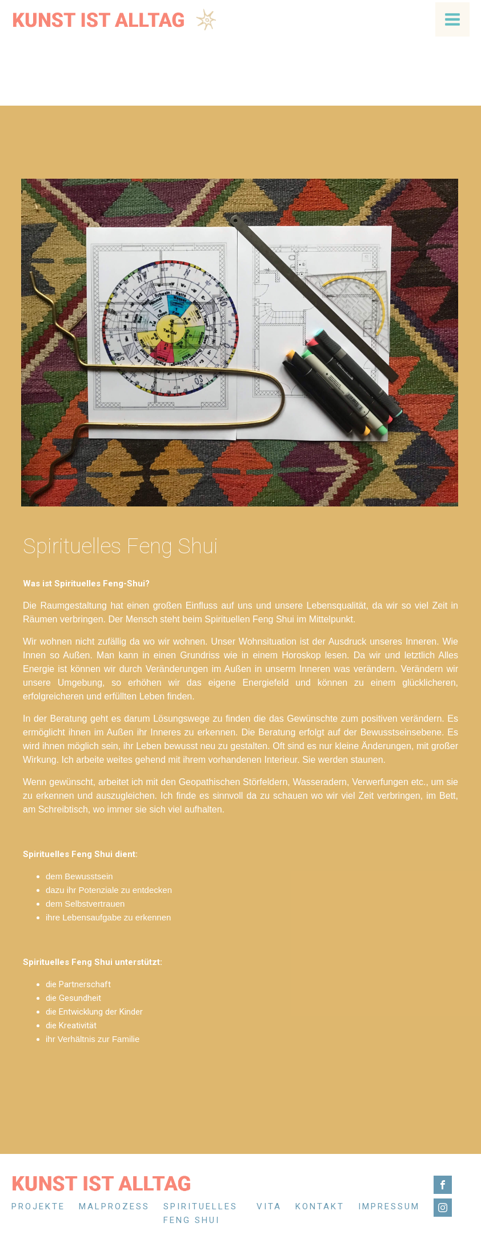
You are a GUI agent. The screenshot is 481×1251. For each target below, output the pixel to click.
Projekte (38, 1206)
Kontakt (319, 1206)
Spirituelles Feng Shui (200, 1213)
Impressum (389, 1206)
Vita (269, 1206)
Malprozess (114, 1206)
